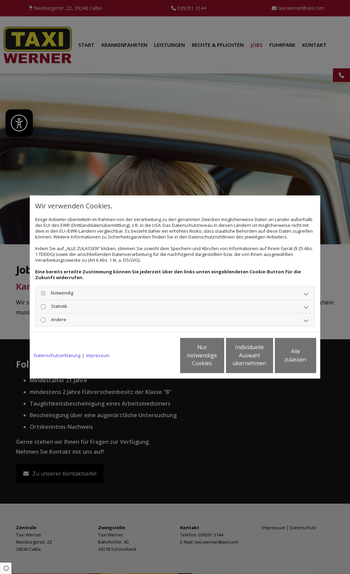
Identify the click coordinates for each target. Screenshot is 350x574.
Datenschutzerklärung (57, 355)
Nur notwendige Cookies (155, 356)
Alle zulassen (284, 355)
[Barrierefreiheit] (19, 123)
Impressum (97, 355)
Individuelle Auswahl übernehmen (220, 356)
